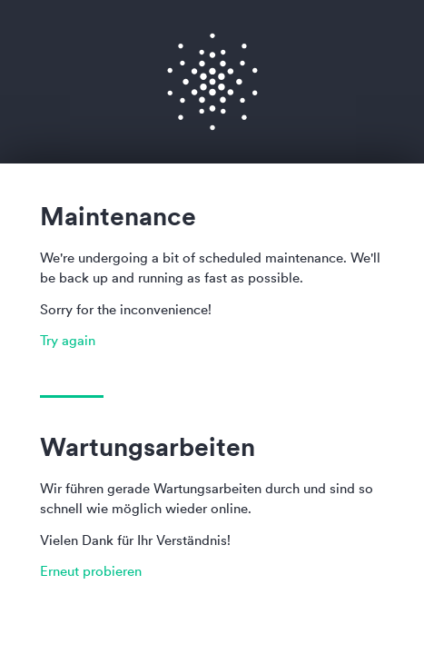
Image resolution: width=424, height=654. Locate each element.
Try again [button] (67, 340)
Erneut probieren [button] (91, 571)
